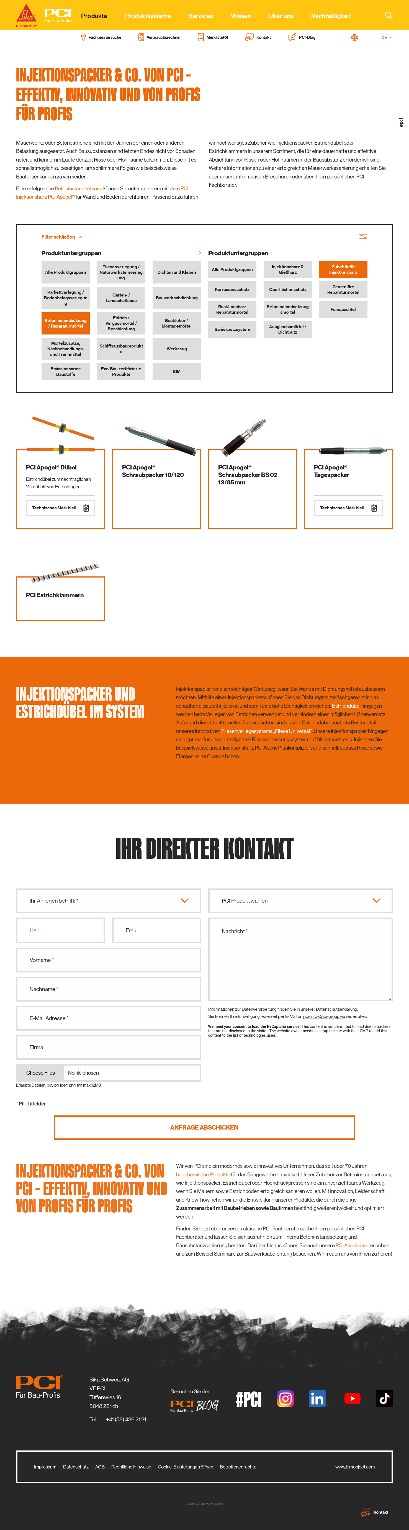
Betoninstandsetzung (78, 188)
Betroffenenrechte (238, 1467)
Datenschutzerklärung (336, 1009)
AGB (100, 1467)
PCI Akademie (351, 1245)
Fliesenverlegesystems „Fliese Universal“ (266, 731)
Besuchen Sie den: (196, 1400)
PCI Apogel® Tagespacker (331, 471)
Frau (131, 930)
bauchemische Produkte (203, 1174)
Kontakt (374, 1512)
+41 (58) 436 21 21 (126, 1419)
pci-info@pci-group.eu (324, 1016)
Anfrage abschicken (204, 1127)
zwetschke (216, 1504)
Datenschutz (76, 1467)
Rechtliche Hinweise (131, 1467)
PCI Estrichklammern (55, 595)
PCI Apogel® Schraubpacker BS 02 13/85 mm (247, 475)
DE (387, 37)
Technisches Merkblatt (60, 508)
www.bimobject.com (355, 1467)
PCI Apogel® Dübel (51, 467)
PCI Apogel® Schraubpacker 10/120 (153, 471)
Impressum (45, 1467)
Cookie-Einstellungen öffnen (185, 1467)
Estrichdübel (346, 706)
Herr (35, 930)
